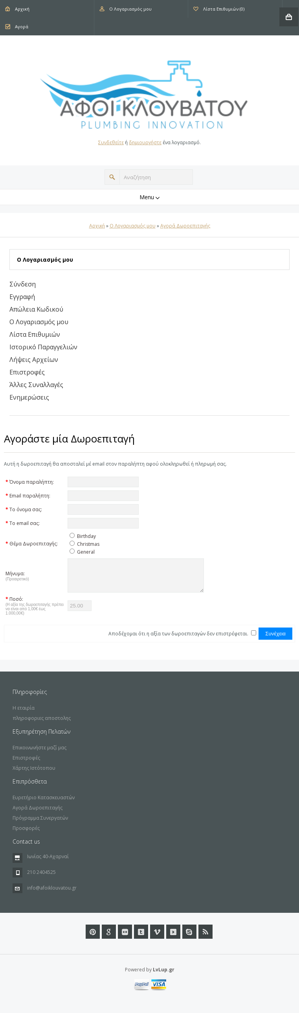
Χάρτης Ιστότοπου (34, 774)
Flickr (125, 937)
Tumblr (141, 937)
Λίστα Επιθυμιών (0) (223, 9)
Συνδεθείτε (111, 142)
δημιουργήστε (145, 142)
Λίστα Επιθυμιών (34, 334)
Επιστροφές (27, 372)
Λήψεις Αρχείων (33, 359)
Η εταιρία (24, 713)
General (86, 552)
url (189, 937)
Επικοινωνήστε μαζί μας (39, 753)
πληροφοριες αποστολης (42, 724)
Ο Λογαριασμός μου (130, 9)
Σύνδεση (22, 284)
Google (109, 937)
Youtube (173, 937)
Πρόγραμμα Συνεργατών (40, 823)
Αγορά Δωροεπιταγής (185, 225)
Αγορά (21, 26)
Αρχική (22, 9)
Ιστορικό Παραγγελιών (43, 347)
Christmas (88, 544)
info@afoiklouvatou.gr (52, 893)
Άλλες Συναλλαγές (36, 384)
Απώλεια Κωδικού (36, 309)
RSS (205, 937)
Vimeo (157, 937)
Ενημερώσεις (29, 397)
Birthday (86, 536)
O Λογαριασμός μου (133, 225)
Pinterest (93, 937)
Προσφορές (26, 834)
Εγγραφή (22, 296)
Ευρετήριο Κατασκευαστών (44, 803)
